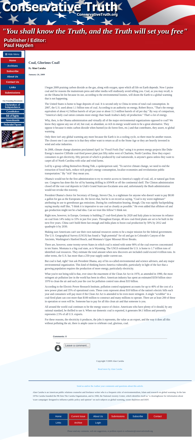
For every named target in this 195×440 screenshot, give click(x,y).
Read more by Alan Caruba (110, 369)
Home (12, 60)
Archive (78, 422)
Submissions (12, 92)
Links (12, 87)
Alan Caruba (39, 68)
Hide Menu (12, 54)
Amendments (12, 120)
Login (98, 422)
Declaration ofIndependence (12, 106)
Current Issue (78, 416)
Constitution (12, 111)
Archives (12, 65)
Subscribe (13, 71)
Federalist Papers (12, 124)
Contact (158, 416)
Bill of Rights (12, 115)
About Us (12, 76)
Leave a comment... (77, 345)
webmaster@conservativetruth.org (139, 431)
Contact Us (12, 82)
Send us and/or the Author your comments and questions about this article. (110, 386)
